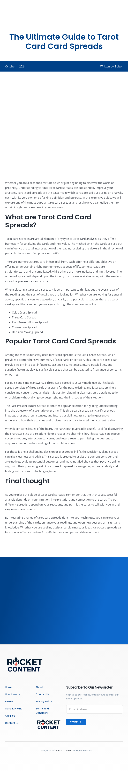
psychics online (110, 461)
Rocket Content (63, 750)
